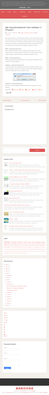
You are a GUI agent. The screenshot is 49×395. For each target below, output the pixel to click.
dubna (8, 296)
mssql (8, 244)
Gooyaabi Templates (43, 392)
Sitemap (6, 317)
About (5, 315)
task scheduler (42, 251)
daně (7, 249)
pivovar (17, 251)
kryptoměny (32, 249)
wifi (40, 245)
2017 (7, 266)
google (16, 249)
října (8, 277)
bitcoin (38, 247)
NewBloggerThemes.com (26, 392)
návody (31, 32)
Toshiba (23, 247)
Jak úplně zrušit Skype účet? (15, 191)
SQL (33, 242)
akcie (27, 247)
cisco (44, 247)
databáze (37, 242)
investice (15, 244)
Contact (6, 320)
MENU (5, 336)
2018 (7, 264)
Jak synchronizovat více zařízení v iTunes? (23, 28)
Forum (5, 322)
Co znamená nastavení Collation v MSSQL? (19, 184)
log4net (35, 249)
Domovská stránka (25, 100)
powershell (43, 244)
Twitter (21, 89)
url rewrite (11, 253)
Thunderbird (19, 247)
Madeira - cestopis (13, 219)
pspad (20, 251)
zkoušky (25, 253)
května (8, 294)
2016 (7, 269)
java (24, 245)
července (9, 284)
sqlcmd (36, 245)
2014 (7, 273)
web (21, 253)
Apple (9, 12)
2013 (7, 305)
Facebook (15, 89)
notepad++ (12, 251)
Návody (45, 12)
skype (33, 251)
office (19, 244)
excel (11, 244)
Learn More (22, 7)
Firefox (27, 244)
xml (22, 253)
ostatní (25, 242)
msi (33, 245)
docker (10, 249)
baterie (35, 247)
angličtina (30, 247)
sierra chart (30, 251)
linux (10, 245)
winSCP (43, 245)
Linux (29, 12)
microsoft (13, 242)
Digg (40, 89)
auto (33, 247)
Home (3, 12)
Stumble (34, 89)
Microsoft (37, 12)
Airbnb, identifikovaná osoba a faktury (18, 177)
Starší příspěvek (42, 100)
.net (11, 247)
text (4, 253)
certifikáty (38, 244)
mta (44, 249)
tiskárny (7, 253)
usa (13, 253)
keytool (25, 249)
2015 (7, 271)
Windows (20, 242)
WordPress (6, 245)
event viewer (20, 245)
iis (17, 244)
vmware (16, 253)
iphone (27, 32)
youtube (8, 247)
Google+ (28, 89)
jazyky (22, 249)
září (8, 279)
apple (21, 32)
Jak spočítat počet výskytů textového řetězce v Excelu (16, 205)
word (5, 247)
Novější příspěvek (7, 100)
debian (16, 245)
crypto (5, 249)
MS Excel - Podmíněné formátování (15, 288)
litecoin (27, 245)
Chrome (13, 247)
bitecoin (41, 247)
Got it (29, 7)
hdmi (18, 249)
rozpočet (23, 251)
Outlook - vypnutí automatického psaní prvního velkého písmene (24, 170)
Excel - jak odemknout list (15, 163)
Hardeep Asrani (9, 392)
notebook (8, 251)
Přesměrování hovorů (12, 290)
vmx (19, 253)
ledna (8, 303)
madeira (30, 245)
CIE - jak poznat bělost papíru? (16, 212)
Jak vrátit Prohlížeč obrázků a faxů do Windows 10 (21, 226)
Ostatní (24, 16)
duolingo (12, 249)
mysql (5, 251)
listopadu (9, 275)
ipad (24, 32)
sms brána (37, 251)
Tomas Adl (23, 390)
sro (38, 245)
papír (15, 251)
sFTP (26, 251)
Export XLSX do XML (14, 198)
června (8, 292)
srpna (8, 281)
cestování (23, 244)
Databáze (22, 12)
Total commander (32, 244)
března (8, 298)
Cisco (15, 12)
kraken (28, 249)
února (8, 301)
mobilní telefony (40, 249)
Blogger (33, 390)
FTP (16, 247)
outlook (12, 245)
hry (20, 249)
